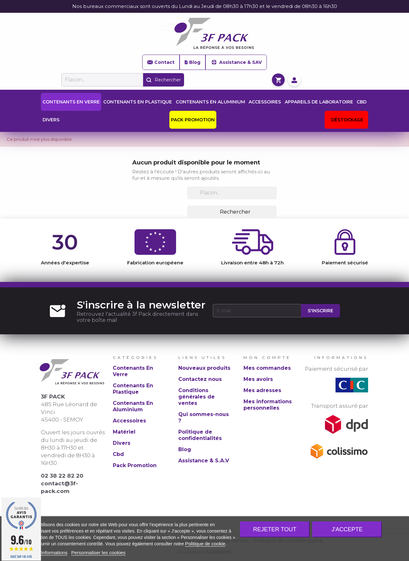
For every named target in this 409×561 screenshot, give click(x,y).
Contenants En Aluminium (133, 406)
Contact (160, 62)
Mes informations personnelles (267, 404)
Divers (121, 443)
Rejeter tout (274, 529)
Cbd (118, 454)
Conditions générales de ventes (196, 396)
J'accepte (347, 529)
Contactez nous (200, 379)
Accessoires (129, 421)
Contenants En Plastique (133, 389)
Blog (192, 62)
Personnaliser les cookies (98, 552)
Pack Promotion (135, 465)
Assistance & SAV (236, 62)
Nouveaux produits (204, 368)
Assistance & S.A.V (203, 461)
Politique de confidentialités (200, 435)
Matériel (124, 432)
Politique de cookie (205, 543)
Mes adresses (262, 390)
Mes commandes (267, 368)
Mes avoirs (258, 379)
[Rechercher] (102, 80)
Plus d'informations (47, 552)
